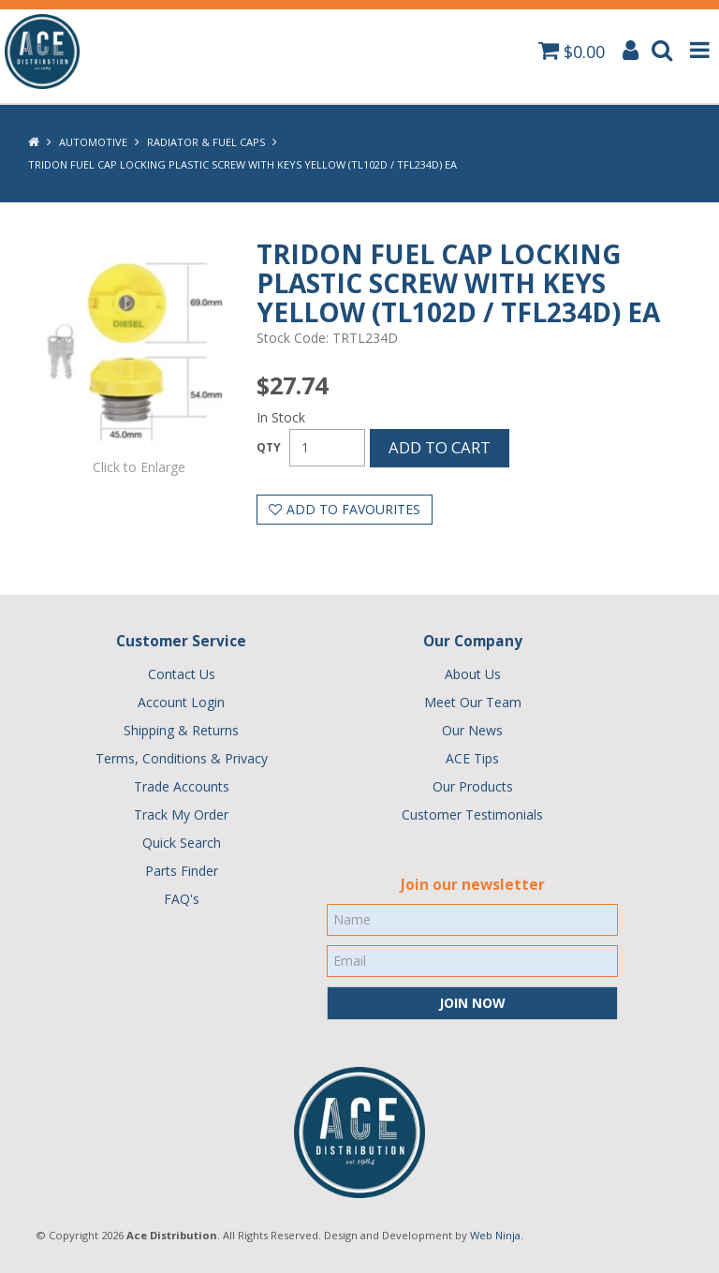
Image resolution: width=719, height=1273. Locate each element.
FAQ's (181, 899)
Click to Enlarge (139, 467)
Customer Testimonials (472, 814)
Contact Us (181, 674)
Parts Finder (181, 871)
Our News (472, 730)
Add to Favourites (353, 509)
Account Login (181, 702)
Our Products (473, 786)
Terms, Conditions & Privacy (181, 758)
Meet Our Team (472, 702)
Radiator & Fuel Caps (206, 142)
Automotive (93, 142)
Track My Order (181, 814)
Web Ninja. (496, 1235)
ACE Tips (472, 758)
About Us (473, 674)
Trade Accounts (181, 786)
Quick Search (181, 842)
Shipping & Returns (181, 730)
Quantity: (269, 447)
